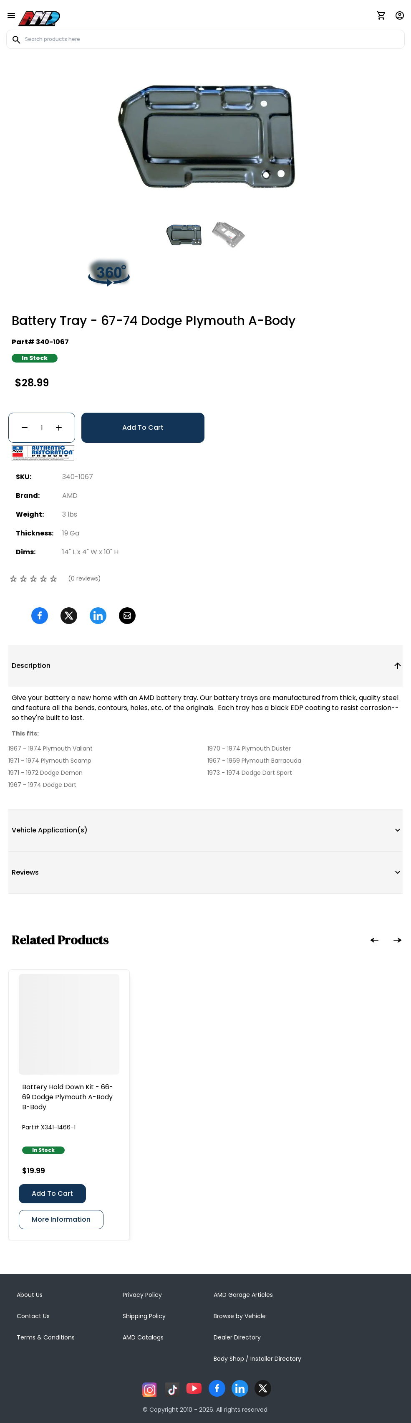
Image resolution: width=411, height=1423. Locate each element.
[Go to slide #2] (227, 235)
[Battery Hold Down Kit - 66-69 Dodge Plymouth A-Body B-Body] (69, 1024)
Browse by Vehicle (240, 1316)
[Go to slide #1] (184, 235)
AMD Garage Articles (243, 1295)
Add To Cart (143, 427)
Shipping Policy (144, 1316)
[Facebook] (39, 615)
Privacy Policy (142, 1295)
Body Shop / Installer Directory (257, 1359)
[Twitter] (69, 615)
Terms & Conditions (46, 1337)
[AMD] (39, 17)
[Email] (127, 615)
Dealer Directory (237, 1337)
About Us (30, 1295)
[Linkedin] (98, 615)
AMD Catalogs (143, 1337)
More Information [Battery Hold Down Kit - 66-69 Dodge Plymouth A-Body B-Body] (61, 1219)
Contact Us (33, 1316)
